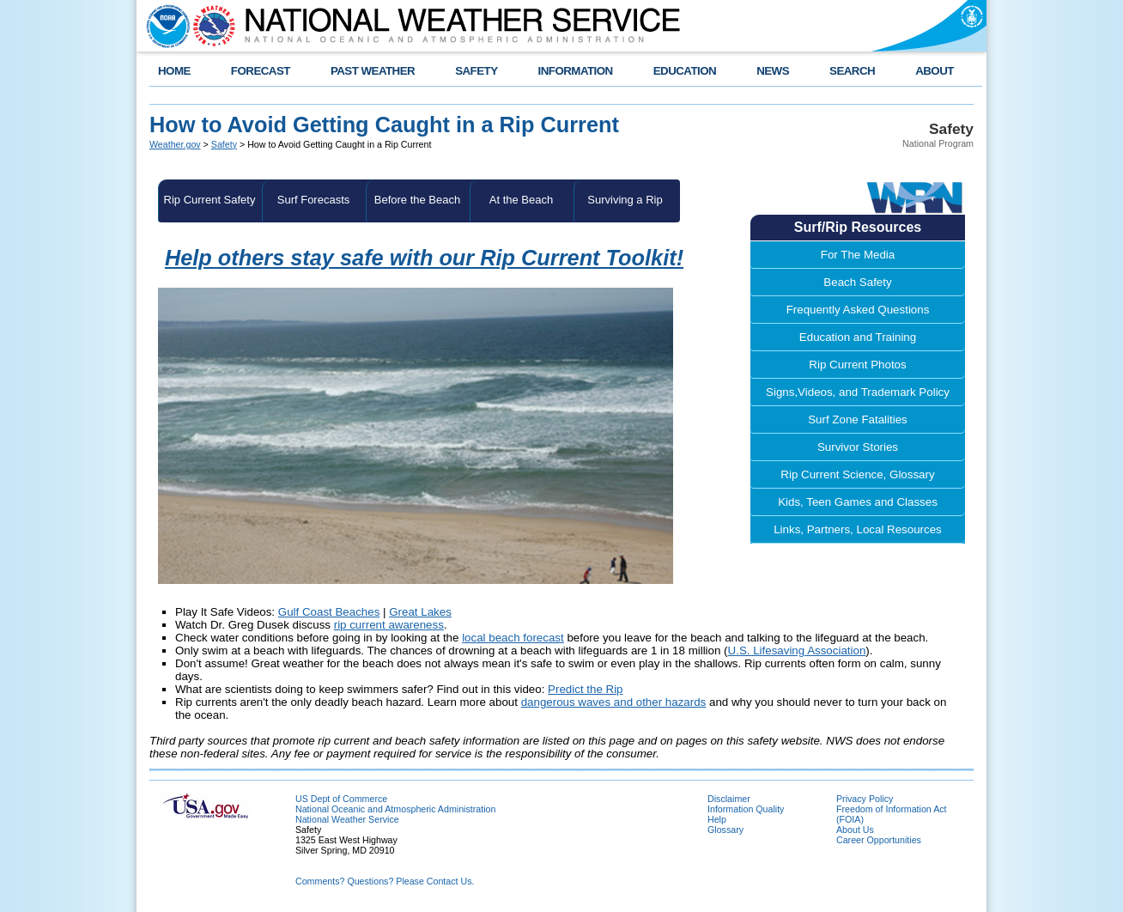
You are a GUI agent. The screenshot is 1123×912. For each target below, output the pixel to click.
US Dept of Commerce (341, 798)
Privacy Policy (864, 798)
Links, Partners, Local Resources (858, 529)
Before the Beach (417, 199)
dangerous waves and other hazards (614, 702)
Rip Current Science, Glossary (857, 474)
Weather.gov (175, 144)
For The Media (858, 254)
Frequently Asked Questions (858, 309)
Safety (224, 144)
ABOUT (934, 70)
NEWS (772, 70)
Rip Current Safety (210, 199)
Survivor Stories (857, 447)
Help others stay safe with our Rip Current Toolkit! (424, 258)
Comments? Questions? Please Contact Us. (384, 881)
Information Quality (745, 809)
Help (716, 819)
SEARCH (852, 70)
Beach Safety (857, 282)
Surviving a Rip (624, 199)
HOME (174, 70)
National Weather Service (347, 819)
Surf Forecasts (313, 199)
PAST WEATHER (373, 70)
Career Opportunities (878, 840)
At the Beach (521, 199)
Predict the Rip (585, 689)
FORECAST (260, 70)
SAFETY (476, 70)
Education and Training (857, 337)
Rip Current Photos (857, 364)
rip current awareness (389, 624)
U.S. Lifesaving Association (797, 650)
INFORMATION (575, 70)
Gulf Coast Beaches (329, 611)
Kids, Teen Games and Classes (858, 502)
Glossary (725, 829)
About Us (855, 829)
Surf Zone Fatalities (858, 419)
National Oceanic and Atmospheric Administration (395, 809)
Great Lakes (420, 611)
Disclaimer (728, 798)
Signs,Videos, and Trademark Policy (858, 392)
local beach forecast (513, 637)
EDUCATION (684, 70)
